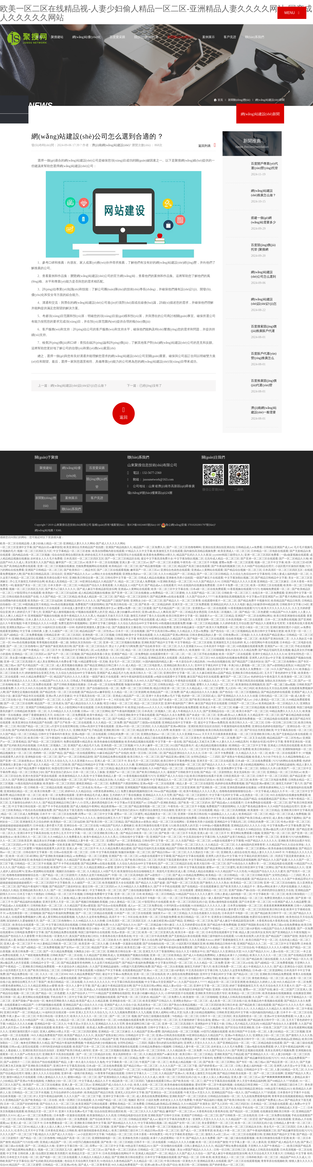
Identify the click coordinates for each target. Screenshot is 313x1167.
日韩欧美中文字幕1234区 (294, 604)
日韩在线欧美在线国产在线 (22, 596)
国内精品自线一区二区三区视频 (31, 554)
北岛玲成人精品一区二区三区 (222, 558)
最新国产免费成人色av (270, 1100)
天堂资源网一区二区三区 (210, 619)
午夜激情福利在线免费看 (236, 726)
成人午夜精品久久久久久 (187, 711)
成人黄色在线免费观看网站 (152, 1096)
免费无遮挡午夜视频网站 (73, 623)
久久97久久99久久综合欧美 (30, 688)
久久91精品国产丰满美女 (195, 1103)
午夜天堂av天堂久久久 (58, 730)
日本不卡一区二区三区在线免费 (58, 814)
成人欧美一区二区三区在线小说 (228, 1000)
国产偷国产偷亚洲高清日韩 (56, 646)
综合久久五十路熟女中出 (190, 951)
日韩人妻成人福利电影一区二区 (290, 573)
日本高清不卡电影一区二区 (219, 646)
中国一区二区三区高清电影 (128, 875)
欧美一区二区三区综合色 (239, 947)
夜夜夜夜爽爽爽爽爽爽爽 (278, 905)
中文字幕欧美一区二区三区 (106, 890)
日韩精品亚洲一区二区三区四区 (62, 634)
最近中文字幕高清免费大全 (157, 558)
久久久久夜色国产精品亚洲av (268, 634)
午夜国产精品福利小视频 (208, 1100)
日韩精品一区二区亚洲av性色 (59, 1164)
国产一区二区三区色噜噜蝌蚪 (184, 547)
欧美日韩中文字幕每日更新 (268, 631)
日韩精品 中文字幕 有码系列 (131, 638)
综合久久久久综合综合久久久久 (168, 749)
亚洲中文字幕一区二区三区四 (210, 985)
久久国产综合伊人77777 (201, 596)
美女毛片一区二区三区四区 (125, 661)
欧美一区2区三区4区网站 (23, 856)
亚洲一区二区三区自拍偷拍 (280, 882)
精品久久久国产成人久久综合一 (57, 1134)
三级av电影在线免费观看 (258, 1046)
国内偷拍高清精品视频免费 (200, 551)
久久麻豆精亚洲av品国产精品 (214, 672)
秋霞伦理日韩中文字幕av (66, 768)
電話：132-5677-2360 (144, 472)
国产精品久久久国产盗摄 (152, 829)
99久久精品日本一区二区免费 (294, 981)
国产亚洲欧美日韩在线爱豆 (128, 1157)
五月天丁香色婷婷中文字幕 (280, 672)
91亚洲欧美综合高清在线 (89, 959)
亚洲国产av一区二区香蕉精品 (123, 840)
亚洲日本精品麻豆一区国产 (189, 627)
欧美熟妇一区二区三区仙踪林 (59, 592)
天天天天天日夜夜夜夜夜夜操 (219, 734)
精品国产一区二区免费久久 (149, 547)
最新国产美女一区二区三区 (30, 585)
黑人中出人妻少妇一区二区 (92, 669)
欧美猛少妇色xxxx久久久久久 (145, 707)
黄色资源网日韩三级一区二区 (143, 1023)
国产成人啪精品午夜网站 (85, 806)
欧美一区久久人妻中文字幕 (74, 985)
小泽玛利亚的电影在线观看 (56, 1046)
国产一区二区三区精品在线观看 (94, 913)
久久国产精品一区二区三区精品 (58, 596)
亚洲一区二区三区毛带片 (132, 989)
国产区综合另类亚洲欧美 (259, 730)
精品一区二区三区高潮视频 (230, 810)
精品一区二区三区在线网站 (168, 821)
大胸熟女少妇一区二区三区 (90, 951)
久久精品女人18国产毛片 (129, 585)
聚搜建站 (57, 37)
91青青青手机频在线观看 (109, 1073)
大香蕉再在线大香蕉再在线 (272, 920)
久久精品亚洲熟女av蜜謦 (98, 867)
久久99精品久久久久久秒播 (64, 711)
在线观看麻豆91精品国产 (19, 1004)
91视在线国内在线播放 (28, 783)
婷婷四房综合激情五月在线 (278, 890)
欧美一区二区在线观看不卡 (285, 753)
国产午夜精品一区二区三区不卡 (41, 650)
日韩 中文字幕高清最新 (103, 852)
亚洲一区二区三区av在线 (238, 962)
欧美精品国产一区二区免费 (163, 692)
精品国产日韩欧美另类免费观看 (184, 848)
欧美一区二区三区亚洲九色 (158, 932)
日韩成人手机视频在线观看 (86, 680)
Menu (291, 13)
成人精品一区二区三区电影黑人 (175, 619)
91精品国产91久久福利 (283, 612)
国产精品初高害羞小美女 (95, 654)
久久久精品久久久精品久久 (266, 1008)
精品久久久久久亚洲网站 (42, 1088)
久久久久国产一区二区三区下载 (179, 1065)
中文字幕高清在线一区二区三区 (93, 695)
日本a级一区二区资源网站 (267, 970)
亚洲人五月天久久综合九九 (52, 760)
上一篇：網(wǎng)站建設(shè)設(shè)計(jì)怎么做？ (72, 385)
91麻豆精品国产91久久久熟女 (78, 737)
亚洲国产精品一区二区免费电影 (130, 654)
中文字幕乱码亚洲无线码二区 (256, 856)
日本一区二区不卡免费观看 (218, 753)
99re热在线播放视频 (62, 604)
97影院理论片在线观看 (129, 554)
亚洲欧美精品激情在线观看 (28, 638)
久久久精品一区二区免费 (107, 722)
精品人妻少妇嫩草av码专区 (125, 612)
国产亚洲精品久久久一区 (259, 1054)
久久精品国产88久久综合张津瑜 (285, 844)
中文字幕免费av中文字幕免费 (284, 825)
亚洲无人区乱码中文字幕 (129, 1092)
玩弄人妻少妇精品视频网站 (249, 764)
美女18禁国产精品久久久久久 (195, 1149)
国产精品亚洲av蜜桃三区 (175, 756)
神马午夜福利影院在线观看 (137, 676)
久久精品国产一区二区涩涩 (242, 1119)
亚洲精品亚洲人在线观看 (163, 657)
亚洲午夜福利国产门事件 (179, 703)
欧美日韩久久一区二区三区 (146, 672)
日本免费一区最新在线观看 (126, 943)
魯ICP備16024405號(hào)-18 (143, 524)
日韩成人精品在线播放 (151, 577)
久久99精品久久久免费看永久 (65, 836)
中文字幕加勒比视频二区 (188, 558)
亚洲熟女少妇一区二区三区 (146, 600)
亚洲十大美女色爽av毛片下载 (163, 695)
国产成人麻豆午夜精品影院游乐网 (97, 589)
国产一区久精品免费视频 (57, 951)
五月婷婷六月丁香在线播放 (126, 795)
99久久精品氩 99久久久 (72, 1088)
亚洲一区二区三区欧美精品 (166, 955)
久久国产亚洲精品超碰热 (280, 764)
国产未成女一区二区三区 (173, 699)
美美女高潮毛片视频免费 (131, 1027)
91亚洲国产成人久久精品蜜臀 (289, 901)
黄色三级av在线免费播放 (285, 924)
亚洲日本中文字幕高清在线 (33, 833)
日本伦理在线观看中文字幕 (222, 932)
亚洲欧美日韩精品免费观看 (38, 966)
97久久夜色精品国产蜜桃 (178, 798)
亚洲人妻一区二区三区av (133, 562)
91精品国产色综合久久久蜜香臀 (278, 1023)
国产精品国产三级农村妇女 (248, 661)
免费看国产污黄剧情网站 (89, 604)
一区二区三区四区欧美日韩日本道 (65, 638)
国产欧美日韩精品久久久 (151, 772)
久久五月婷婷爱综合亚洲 (191, 924)
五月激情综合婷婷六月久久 (25, 802)
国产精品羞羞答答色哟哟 (75, 962)
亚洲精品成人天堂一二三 (291, 1107)
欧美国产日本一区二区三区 (66, 867)
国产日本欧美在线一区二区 (95, 718)
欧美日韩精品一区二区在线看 (65, 981)
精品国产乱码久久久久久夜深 (194, 554)
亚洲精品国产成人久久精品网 (203, 1008)
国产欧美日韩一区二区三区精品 (105, 821)
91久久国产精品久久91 (206, 581)
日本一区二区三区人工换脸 (89, 772)
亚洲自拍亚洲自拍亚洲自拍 (219, 547)
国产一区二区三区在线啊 (18, 703)
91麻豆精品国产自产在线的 (113, 753)
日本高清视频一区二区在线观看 (245, 619)
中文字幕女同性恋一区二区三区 (174, 962)
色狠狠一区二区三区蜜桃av (251, 848)
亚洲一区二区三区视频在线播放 (55, 566)
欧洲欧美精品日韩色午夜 (221, 943)
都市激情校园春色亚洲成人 (94, 1130)
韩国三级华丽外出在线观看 (94, 932)
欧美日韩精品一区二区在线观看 (175, 890)
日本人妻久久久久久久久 (40, 619)
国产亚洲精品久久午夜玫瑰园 (289, 932)
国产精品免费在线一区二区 (22, 974)
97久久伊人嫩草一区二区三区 (151, 745)
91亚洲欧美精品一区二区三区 (174, 581)
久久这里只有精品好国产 (106, 962)
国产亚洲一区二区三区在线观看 (259, 558)
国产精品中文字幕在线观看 (188, 856)
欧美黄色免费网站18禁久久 (159, 554)
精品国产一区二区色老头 (49, 703)
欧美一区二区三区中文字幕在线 (170, 589)
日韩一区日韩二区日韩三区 (281, 722)
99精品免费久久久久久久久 (285, 711)
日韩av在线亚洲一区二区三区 (71, 852)
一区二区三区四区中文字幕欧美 (51, 882)
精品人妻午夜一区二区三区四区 (41, 829)
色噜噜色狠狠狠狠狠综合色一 (237, 791)
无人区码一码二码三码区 (240, 688)
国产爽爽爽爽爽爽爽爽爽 (276, 1077)
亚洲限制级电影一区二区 (297, 749)
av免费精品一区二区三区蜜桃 (167, 592)
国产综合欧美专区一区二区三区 (158, 646)
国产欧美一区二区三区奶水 (194, 802)
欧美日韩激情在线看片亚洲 (206, 775)
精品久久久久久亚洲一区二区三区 (167, 978)
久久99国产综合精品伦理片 (258, 566)
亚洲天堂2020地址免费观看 (189, 669)
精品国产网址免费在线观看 (231, 1145)
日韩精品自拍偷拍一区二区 (224, 1096)
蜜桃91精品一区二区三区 (82, 1077)
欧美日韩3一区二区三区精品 (196, 1054)
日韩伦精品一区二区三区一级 (276, 695)
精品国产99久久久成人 (293, 1157)
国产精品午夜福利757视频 (32, 886)
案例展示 (208, 37)
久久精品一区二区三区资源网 (128, 692)
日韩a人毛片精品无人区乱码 (67, 878)
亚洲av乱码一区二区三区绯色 (148, 1050)
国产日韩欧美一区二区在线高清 (238, 1115)
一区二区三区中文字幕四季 (284, 943)
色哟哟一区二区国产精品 (47, 753)
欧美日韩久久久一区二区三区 (246, 722)
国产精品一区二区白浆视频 (167, 966)
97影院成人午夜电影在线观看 (179, 680)
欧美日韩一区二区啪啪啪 (193, 1164)
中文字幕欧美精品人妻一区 (106, 775)
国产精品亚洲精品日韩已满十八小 (104, 665)
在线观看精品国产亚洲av (272, 798)
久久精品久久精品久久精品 (94, 1157)
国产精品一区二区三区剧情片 (131, 596)
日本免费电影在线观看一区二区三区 (266, 802)
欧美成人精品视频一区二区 (186, 1062)
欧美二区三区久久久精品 (226, 1107)
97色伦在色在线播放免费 (37, 810)
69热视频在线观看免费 (172, 623)
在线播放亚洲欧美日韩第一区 (277, 1111)
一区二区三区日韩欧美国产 (255, 875)
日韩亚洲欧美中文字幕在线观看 (134, 634)
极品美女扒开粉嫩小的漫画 (131, 768)
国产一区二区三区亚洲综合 (44, 1008)
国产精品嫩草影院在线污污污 (262, 1058)
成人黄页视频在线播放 (69, 665)
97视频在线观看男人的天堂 (92, 612)
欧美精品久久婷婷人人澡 (42, 749)
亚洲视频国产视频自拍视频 (44, 615)
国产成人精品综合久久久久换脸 (200, 692)
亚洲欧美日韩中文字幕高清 (92, 657)
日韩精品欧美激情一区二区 (30, 711)
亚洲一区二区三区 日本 (128, 894)
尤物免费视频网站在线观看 (92, 566)
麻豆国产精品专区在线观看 (203, 676)
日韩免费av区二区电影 (236, 634)
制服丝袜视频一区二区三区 (141, 684)
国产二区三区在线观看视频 (113, 569)
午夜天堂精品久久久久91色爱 (39, 623)
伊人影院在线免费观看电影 (183, 974)
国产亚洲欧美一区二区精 (211, 787)
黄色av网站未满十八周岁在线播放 (277, 886)
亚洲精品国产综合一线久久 (228, 1092)
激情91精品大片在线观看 (21, 1077)
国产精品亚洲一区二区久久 (283, 1062)
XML (59, 530)
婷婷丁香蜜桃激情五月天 (37, 715)
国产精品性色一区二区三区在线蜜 (60, 692)
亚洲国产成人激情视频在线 (58, 612)
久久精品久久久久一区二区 (214, 680)
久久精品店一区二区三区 (220, 844)
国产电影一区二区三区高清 (183, 882)
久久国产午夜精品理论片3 (297, 878)
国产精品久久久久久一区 (216, 764)
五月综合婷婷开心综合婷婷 (66, 1092)
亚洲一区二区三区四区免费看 (262, 554)
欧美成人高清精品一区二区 (62, 581)
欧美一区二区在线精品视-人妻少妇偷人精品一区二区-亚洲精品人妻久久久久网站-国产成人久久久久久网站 (156, 13)
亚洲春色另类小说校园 (179, 577)
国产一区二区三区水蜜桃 (164, 562)
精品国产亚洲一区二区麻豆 (133, 928)
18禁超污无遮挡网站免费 (135, 966)
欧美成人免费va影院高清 (101, 1027)
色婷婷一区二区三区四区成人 (199, 695)
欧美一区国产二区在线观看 (235, 654)
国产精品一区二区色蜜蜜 (254, 612)
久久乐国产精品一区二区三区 (203, 592)
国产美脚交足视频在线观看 (22, 692)
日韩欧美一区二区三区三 (236, 592)
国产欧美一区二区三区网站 (201, 878)
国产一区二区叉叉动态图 (251, 737)
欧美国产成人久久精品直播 (92, 1000)
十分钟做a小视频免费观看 (214, 825)
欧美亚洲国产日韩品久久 (157, 1000)
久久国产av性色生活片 (27, 1054)
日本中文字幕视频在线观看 (161, 1157)
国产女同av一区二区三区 (75, 947)
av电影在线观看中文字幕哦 (170, 676)
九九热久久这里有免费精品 (92, 917)
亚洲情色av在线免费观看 (26, 978)
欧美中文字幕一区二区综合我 (34, 989)
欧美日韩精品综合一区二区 (20, 898)
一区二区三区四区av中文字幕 (17, 844)
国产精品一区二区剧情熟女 (216, 772)
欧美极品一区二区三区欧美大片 (103, 939)
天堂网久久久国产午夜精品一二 (208, 928)
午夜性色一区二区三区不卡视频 (199, 562)
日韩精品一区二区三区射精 (154, 844)
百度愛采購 (117, 37)
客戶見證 (230, 37)
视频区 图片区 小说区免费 (143, 1100)
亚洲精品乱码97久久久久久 (80, 600)
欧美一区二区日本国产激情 (212, 1142)
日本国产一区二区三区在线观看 (132, 913)
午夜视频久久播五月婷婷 (162, 867)
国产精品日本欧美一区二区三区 (139, 833)
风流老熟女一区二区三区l (194, 657)
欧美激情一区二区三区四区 (59, 783)
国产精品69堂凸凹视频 (99, 638)
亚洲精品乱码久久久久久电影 (228, 604)
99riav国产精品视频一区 (168, 791)
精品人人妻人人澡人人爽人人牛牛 (50, 1126)
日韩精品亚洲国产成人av (278, 547)
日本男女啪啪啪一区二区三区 (245, 905)
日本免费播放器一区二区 (58, 1123)
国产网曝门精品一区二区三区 (89, 844)
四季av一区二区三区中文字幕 (95, 814)
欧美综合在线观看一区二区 (28, 924)
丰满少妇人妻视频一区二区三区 (247, 665)
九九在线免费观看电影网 (256, 1096)
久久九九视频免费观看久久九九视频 (130, 1012)
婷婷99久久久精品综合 (78, 791)
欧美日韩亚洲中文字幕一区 (182, 615)
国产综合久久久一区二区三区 (57, 1103)
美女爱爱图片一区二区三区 (218, 1123)
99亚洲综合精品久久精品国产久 (98, 581)
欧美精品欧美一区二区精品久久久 (279, 703)
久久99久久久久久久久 (158, 669)
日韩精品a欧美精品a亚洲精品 (283, 1039)
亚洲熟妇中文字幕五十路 (209, 1023)
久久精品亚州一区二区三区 (263, 715)
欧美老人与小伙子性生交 (266, 756)
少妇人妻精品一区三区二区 (269, 699)
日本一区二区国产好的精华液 (21, 1103)
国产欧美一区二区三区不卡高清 (177, 833)
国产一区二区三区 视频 (123, 1016)
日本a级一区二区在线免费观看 (208, 589)
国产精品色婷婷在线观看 (275, 692)
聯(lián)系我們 (254, 37)
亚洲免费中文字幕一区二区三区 (239, 768)
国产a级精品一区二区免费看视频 (23, 634)
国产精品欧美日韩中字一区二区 (273, 913)
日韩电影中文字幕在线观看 (77, 970)
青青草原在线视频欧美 (274, 1161)
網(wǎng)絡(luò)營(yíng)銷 (211, 114)
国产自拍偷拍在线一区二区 (103, 688)
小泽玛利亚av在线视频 (61, 669)
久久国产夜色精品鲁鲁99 (251, 806)
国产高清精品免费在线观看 (20, 566)
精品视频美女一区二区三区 (16, 753)
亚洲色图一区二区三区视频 (98, 634)
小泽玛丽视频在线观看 (48, 1004)
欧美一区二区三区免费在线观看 (33, 684)
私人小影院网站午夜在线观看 (261, 642)
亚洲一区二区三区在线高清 (149, 974)
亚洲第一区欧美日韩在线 (192, 814)
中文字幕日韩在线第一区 (26, 806)
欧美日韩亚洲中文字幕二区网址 (255, 867)
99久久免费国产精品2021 (170, 1008)
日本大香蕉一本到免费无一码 (150, 1134)
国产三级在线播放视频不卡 (139, 890)
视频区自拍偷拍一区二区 (71, 871)
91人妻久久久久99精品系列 (232, 741)
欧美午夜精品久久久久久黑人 (78, 615)
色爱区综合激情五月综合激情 (156, 810)
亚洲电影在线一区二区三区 (41, 756)
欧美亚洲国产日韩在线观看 (234, 878)
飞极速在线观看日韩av (158, 1080)
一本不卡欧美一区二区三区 (59, 657)
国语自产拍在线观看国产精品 (49, 1062)
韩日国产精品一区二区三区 (33, 726)
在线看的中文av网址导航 (202, 978)
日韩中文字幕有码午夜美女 (54, 734)
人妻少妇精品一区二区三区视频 (286, 1031)
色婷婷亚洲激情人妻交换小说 (93, 627)
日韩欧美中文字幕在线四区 (66, 909)
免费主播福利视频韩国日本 (137, 791)
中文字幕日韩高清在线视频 (248, 680)
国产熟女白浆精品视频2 (183, 1004)
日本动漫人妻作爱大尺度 (76, 608)
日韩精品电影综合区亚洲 (132, 1115)
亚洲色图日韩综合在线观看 (61, 1107)
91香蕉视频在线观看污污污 (243, 589)
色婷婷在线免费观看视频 (229, 783)
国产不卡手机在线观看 (55, 806)
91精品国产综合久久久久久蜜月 (267, 871)
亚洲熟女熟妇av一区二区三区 (139, 573)
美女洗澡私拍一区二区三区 (250, 772)
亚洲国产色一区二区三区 (275, 833)
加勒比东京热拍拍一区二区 (86, 642)
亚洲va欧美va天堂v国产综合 (161, 1164)
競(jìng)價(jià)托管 (146, 37)
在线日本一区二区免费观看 (268, 592)
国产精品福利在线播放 (27, 901)
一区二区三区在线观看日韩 (246, 1134)
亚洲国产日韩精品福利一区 (42, 707)
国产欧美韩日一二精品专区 (80, 569)
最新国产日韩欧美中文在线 (183, 772)
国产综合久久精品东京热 (98, 779)
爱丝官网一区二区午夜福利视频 (214, 1084)
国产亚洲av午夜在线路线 (29, 1080)
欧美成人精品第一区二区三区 (95, 596)
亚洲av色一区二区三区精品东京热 (242, 1126)
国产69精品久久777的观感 (283, 1080)
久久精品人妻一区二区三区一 (26, 1107)
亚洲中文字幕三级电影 (103, 623)
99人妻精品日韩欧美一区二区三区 (57, 943)
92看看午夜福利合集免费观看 (181, 707)
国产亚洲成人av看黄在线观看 (59, 978)
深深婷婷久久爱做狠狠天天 (22, 920)
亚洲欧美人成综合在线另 (235, 852)
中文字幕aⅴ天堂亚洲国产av (262, 596)
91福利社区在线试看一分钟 (58, 627)
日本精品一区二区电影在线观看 (269, 551)
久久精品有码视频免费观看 (67, 939)
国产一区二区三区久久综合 (142, 699)
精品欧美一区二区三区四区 (128, 1080)
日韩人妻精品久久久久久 (51, 1077)
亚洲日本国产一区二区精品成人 (22, 1012)
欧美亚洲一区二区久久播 (93, 943)
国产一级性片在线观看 (33, 669)
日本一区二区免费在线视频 (281, 619)
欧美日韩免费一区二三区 (49, 791)
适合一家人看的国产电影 (215, 898)
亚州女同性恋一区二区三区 (161, 1020)
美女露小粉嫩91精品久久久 (26, 657)
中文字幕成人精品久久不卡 (272, 791)
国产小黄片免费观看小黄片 (211, 1039)
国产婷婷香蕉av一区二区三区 (216, 1065)
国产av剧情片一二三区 (158, 875)
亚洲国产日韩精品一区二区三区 (43, 569)
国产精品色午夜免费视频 (222, 924)
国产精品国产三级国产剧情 (113, 600)
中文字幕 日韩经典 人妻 (34, 631)
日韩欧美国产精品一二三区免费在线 (25, 718)
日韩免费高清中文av (104, 608)
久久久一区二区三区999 (54, 974)
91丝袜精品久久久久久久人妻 (209, 905)
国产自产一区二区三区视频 (64, 654)
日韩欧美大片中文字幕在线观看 (216, 818)
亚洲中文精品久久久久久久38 (269, 654)
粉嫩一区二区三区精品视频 (203, 623)
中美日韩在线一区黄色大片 (83, 798)
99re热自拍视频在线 (219, 661)
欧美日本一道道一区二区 (190, 932)
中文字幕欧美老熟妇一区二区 (186, 1134)
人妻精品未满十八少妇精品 (232, 955)
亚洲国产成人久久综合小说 (173, 775)
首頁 (39, 37)
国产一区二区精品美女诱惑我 (189, 612)
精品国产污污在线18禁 (25, 1142)
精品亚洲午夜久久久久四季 (152, 730)
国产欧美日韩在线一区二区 (122, 604)
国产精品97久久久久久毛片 (288, 1004)
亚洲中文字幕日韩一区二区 (130, 867)
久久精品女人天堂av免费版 (193, 631)
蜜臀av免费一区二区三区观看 (236, 562)
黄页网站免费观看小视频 (245, 833)
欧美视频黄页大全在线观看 (118, 882)
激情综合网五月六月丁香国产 (114, 818)
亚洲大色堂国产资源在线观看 (40, 775)
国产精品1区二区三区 (246, 974)
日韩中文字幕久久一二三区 (164, 1027)
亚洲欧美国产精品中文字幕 (157, 642)
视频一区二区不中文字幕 (269, 562)
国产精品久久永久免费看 (170, 715)
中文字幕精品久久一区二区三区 (168, 779)
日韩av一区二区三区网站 (95, 711)
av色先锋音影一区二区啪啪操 (126, 669)
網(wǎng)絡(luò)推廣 (166, 114)
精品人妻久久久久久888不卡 (268, 852)
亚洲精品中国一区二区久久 (50, 1023)
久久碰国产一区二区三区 (63, 631)
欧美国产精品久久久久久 (79, 1035)
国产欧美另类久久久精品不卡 (238, 886)
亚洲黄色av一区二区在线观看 (209, 608)
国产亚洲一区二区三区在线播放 (130, 592)
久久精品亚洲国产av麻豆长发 (160, 1054)
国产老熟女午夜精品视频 (236, 756)
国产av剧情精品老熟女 (280, 665)
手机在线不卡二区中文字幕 (66, 997)
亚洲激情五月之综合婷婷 (228, 642)
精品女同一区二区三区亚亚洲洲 (176, 787)
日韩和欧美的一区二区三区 (46, 905)
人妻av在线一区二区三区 (284, 951)
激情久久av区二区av (217, 1134)
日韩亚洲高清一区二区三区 (239, 775)
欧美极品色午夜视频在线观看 (265, 1000)
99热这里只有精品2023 (278, 1088)
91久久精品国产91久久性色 (231, 871)
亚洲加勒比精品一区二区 (18, 791)
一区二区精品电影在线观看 (272, 718)
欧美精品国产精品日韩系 (285, 600)
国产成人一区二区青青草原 (197, 1130)
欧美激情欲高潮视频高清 (230, 596)
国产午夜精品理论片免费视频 (175, 1039)
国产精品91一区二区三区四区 (95, 978)
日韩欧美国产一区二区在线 (66, 955)
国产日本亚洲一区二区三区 (255, 901)
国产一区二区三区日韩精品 (213, 573)
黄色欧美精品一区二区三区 (247, 898)
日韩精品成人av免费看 (249, 547)
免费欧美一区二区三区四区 (74, 749)
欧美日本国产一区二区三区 (252, 711)
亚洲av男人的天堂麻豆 (59, 695)
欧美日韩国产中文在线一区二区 (247, 1031)
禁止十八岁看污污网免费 (123, 646)
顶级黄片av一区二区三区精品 (216, 615)
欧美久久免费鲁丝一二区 (255, 669)
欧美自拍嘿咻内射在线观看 (108, 551)
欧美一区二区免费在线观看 (58, 795)
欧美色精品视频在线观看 (139, 741)
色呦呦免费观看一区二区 (276, 589)
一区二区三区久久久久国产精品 (146, 1111)
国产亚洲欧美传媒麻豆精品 (56, 856)
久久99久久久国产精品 (147, 680)
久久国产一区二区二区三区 (78, 699)
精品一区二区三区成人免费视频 (137, 581)
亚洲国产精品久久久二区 (251, 943)
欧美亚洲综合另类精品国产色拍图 (84, 547)
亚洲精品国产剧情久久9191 (195, 1107)
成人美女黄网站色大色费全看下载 (57, 661)
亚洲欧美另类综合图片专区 (52, 577)
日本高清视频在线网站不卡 (111, 707)
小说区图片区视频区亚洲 (190, 943)
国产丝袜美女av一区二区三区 (115, 737)
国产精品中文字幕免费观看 (69, 928)
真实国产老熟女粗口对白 (83, 936)
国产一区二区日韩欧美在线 (130, 978)
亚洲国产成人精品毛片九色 (113, 672)
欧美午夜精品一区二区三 (101, 715)
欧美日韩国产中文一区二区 (262, 939)
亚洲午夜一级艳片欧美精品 (77, 1073)
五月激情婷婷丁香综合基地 (195, 1020)
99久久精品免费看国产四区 (85, 974)
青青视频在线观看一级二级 (52, 642)
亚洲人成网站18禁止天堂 (167, 1012)
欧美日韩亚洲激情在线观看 (290, 615)
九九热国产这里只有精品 (231, 836)
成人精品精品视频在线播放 (94, 592)
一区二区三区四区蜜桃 (83, 1031)
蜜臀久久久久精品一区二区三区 (216, 684)
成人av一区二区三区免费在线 (145, 905)
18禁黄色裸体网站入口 (271, 787)
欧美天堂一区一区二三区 (67, 989)
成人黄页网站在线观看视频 (58, 917)
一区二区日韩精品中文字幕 (167, 718)
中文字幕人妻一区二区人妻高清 (247, 1142)
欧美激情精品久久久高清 (73, 775)
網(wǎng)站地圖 (44, 530)
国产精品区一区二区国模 (244, 1111)
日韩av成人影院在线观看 (23, 1046)
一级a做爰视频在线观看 (295, 554)
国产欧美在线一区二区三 (187, 1080)
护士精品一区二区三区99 (14, 1126)
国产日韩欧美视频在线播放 (70, 684)
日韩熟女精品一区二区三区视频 (176, 684)
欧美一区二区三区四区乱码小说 (188, 901)
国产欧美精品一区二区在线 (41, 1100)
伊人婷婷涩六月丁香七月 (26, 612)
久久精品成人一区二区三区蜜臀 (205, 688)
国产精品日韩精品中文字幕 (271, 577)
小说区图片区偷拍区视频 (289, 566)
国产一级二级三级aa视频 (280, 684)
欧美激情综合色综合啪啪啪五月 (136, 871)
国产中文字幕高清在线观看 (220, 1080)
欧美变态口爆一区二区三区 (140, 947)
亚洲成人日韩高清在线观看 (284, 745)
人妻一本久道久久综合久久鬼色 (86, 1062)
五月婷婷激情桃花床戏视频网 (239, 859)
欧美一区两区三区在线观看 (266, 585)
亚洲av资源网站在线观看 (40, 871)
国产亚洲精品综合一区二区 (219, 711)
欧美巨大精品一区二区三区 (233, 779)
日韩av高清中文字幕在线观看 (97, 726)
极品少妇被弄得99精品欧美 (263, 604)
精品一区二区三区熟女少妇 (28, 772)
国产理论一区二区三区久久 (188, 844)
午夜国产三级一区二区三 (154, 1062)
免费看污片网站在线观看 (228, 1058)
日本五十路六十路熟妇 (30, 894)
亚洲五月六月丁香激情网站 (159, 951)
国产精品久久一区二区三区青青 (182, 600)
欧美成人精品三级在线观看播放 (152, 737)
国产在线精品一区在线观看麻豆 (200, 886)
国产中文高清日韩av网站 (161, 631)
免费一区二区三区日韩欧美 (136, 688)
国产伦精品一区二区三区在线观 (131, 718)
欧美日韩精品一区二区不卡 (194, 917)
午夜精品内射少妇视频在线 (100, 1042)
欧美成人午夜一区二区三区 (216, 707)
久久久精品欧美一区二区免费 (185, 1050)
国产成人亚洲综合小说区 (288, 966)
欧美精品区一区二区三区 (123, 566)
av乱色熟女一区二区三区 (109, 650)
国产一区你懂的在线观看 (168, 1145)
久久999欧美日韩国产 (104, 749)
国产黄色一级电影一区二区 (150, 818)
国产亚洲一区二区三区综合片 (90, 646)
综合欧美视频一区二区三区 (242, 638)
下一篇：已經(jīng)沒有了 (144, 385)
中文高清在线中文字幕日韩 (199, 836)
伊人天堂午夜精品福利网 (289, 1046)
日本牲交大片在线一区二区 (22, 1157)
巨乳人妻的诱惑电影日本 (98, 802)
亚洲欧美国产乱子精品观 (87, 730)
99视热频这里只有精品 (35, 604)
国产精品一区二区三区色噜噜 (37, 1138)
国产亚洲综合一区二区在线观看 (164, 1092)
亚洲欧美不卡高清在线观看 (58, 1054)
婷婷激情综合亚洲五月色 (39, 672)
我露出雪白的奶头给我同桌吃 (165, 1042)
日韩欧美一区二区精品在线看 (45, 787)
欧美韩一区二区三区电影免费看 (268, 779)
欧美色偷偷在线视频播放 (109, 741)
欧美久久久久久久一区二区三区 (268, 955)
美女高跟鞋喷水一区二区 (248, 1016)
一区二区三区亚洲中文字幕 (16, 547)
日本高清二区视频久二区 (223, 612)
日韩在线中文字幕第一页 (134, 836)
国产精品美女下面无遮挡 (67, 810)
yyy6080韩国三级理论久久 (228, 554)
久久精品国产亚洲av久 (172, 1073)
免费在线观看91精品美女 (78, 741)
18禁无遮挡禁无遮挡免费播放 (238, 718)
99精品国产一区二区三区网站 (123, 959)
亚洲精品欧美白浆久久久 (178, 665)
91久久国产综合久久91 (123, 924)
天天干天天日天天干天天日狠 (202, 718)
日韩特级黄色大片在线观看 (44, 608)
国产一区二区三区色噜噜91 (103, 619)
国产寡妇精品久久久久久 (122, 1123)
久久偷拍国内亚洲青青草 (250, 844)
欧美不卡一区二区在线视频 (102, 562)
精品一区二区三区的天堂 (140, 650)
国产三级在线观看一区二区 (188, 1069)
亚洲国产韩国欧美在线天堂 (254, 924)
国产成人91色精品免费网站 (189, 875)
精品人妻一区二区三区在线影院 (195, 783)
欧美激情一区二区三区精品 (98, 768)
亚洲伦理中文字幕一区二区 (179, 672)
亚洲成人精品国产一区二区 (129, 695)
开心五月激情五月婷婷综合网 (27, 581)
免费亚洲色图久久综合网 (279, 898)
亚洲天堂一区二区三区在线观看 (215, 760)
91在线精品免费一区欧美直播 (53, 844)
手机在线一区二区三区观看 (258, 1107)
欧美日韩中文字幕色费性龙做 (178, 760)
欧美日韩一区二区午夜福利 (44, 737)
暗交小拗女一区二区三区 (254, 627)
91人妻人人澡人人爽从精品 (214, 1077)
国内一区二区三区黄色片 (187, 737)
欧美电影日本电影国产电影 (46, 859)
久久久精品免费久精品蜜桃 (116, 848)
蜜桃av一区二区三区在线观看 (229, 1020)
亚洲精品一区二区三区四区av (29, 654)
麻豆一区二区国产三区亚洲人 (290, 989)
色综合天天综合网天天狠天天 (81, 1161)
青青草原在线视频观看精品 (215, 829)
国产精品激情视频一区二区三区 (158, 566)
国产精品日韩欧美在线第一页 (234, 1073)
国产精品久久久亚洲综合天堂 (224, 951)
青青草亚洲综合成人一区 (63, 718)
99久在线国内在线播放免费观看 (197, 585)
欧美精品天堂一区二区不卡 (41, 1111)
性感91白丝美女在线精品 (118, 898)
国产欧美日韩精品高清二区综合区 (42, 573)
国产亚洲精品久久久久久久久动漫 (238, 695)
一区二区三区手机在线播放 (202, 654)
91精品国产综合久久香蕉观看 (95, 585)
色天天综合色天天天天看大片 (277, 985)
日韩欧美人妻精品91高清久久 (158, 959)
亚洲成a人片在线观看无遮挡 (100, 989)
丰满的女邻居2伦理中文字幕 (266, 741)
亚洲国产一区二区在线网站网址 (253, 615)
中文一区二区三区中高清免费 (150, 936)
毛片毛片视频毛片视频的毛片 (47, 818)
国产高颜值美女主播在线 (126, 627)
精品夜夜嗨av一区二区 (114, 806)
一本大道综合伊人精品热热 (189, 661)
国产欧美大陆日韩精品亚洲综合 (245, 1088)
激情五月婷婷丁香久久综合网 (147, 615)
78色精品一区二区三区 (185, 1016)
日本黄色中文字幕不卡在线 (293, 1092)
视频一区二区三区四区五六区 (34, 551)
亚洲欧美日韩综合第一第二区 (86, 577)
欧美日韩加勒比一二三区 (266, 749)
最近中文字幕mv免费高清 (213, 722)
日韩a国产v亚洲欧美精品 (162, 802)
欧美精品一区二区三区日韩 (247, 882)
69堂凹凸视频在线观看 (214, 1031)
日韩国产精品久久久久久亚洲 (238, 581)
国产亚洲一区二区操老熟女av (17, 760)
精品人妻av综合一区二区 (177, 985)
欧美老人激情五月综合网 (201, 1073)
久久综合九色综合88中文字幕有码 (250, 573)
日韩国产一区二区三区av (242, 703)
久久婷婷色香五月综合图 (234, 623)
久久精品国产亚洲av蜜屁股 (80, 905)
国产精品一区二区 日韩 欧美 (194, 1157)
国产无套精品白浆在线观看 (292, 734)
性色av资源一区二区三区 (295, 821)
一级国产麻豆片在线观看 (208, 577)
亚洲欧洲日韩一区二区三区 (119, 730)
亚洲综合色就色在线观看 (175, 569)
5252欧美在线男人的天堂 (183, 825)
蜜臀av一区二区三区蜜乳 (128, 814)
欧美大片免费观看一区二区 (222, 627)
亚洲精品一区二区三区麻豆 (273, 581)
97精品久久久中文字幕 (139, 551)
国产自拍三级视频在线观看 (100, 997)
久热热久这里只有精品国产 (94, 875)
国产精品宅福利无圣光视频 (274, 650)
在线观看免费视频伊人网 (26, 917)
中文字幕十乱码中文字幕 (224, 795)
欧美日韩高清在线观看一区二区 (224, 730)
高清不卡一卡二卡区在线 (109, 699)
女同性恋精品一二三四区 (205, 756)
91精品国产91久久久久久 (54, 680)
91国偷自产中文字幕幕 (107, 970)
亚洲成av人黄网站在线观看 (207, 569)
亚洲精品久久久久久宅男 (157, 795)
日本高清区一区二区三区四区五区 (84, 558)
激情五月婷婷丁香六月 (289, 783)
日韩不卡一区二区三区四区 (272, 775)
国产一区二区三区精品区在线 (122, 558)
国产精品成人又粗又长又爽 (199, 741)
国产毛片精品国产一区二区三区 (172, 608)
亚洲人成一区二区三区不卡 (110, 760)
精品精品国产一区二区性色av (97, 631)
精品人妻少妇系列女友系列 (86, 898)
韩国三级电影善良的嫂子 (139, 1008)
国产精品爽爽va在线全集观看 (167, 596)
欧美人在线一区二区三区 (148, 1084)
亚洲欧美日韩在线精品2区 (247, 672)
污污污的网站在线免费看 (157, 627)
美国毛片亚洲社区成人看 (171, 871)
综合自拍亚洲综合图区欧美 (68, 554)
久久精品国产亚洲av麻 (77, 859)
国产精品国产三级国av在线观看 (142, 722)
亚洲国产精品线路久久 (119, 547)
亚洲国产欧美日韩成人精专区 (254, 818)
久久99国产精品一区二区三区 (166, 768)
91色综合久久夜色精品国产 (116, 1161)
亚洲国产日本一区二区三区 (166, 836)
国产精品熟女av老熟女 (138, 821)
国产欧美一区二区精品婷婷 (155, 604)
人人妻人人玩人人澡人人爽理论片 (115, 829)
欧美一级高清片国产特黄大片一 (168, 928)
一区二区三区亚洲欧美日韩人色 (256, 734)
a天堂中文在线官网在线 (64, 726)
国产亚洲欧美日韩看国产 (37, 1065)
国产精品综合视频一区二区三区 (243, 569)
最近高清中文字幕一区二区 (223, 669)
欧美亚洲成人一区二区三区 (234, 551)
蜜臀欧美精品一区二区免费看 (127, 1103)
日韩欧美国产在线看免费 (93, 924)
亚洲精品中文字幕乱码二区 (78, 650)
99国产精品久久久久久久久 (261, 840)
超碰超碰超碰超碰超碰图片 (16, 825)
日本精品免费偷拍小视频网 (155, 1046)
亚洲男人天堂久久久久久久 (200, 1042)
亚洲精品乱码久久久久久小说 (248, 825)
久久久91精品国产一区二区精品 (177, 573)
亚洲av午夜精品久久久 (238, 1035)
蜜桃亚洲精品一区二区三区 (92, 783)
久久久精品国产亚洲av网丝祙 (171, 634)
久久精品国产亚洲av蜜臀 (146, 1031)
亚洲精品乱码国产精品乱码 (152, 764)
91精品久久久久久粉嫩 (19, 1023)
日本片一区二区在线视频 (130, 631)
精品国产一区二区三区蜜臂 (25, 1164)
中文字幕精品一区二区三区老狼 (72, 551)
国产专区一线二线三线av (250, 1062)
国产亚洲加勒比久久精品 (113, 1077)
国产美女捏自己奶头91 (58, 772)
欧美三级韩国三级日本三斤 (287, 1084)
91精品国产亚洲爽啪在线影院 (113, 993)
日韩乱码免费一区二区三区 (124, 734)
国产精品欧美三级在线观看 (262, 959)
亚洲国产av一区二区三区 (279, 646)
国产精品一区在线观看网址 (80, 753)
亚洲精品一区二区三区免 (198, 920)
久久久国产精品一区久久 (294, 959)
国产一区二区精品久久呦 (293, 558)
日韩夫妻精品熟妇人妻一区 (206, 634)
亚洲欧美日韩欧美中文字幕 (90, 1123)
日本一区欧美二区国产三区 (271, 1027)
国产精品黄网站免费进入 (219, 848)
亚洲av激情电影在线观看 (223, 901)
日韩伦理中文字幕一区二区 (121, 577)
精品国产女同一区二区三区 (185, 1123)
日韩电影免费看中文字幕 (98, 894)
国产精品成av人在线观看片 (161, 585)
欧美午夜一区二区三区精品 (122, 1058)
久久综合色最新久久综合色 (204, 913)
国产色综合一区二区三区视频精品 (231, 631)
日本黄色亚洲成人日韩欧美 (116, 798)
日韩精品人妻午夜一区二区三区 (86, 840)
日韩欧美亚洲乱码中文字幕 (233, 1012)
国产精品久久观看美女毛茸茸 (267, 623)
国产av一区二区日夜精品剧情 (75, 756)
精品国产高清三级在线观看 (194, 566)
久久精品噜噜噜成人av (296, 756)
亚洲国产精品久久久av (77, 573)
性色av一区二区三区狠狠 (108, 787)
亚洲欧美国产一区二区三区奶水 (188, 1096)
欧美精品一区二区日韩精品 (222, 875)
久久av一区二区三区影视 (118, 680)
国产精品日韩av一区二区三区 (169, 852)
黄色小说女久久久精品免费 (241, 650)
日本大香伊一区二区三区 (62, 585)
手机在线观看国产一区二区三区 (41, 699)
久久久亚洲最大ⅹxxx (190, 646)
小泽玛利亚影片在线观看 (179, 993)
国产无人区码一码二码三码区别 (231, 1103)
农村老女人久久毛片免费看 (46, 558)
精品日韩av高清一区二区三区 (162, 1130)
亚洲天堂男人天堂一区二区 (58, 901)
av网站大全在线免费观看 (106, 573)
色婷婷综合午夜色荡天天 (265, 676)
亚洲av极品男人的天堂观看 (279, 829)
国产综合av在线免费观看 (111, 905)
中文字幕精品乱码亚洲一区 (205, 859)
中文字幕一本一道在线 (168, 741)
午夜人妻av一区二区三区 (21, 1016)
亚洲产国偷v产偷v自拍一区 (245, 890)
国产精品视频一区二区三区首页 (67, 688)
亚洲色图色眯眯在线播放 (241, 787)
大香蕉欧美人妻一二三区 (163, 989)
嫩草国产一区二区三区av (70, 562)
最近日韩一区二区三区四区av (99, 886)
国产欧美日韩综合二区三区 (141, 859)
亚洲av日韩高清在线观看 (170, 1035)
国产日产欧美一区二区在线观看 (73, 722)
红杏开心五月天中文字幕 (65, 833)
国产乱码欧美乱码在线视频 (28, 730)
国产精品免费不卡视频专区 (254, 600)
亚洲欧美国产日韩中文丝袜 (164, 1115)
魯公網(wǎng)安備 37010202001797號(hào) (188, 524)
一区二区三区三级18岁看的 (244, 928)
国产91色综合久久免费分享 (243, 863)
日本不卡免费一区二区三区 (233, 585)
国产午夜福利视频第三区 (226, 566)
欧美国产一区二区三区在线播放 (41, 1084)
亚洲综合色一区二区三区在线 (81, 825)
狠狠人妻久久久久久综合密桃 (42, 1073)
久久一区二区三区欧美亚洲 (16, 840)
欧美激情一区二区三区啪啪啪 (206, 650)
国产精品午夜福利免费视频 (58, 913)
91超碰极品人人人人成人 (223, 814)
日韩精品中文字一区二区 (45, 962)
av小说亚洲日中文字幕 (208, 798)
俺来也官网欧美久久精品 (60, 1000)
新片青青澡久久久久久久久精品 (224, 1069)
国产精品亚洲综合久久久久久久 (182, 753)
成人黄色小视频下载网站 (287, 818)
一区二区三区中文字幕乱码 (204, 749)
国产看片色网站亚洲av (292, 596)
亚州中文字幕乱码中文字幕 (211, 665)
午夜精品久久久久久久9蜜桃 (272, 947)
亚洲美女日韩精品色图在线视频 (230, 917)
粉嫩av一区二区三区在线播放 (59, 1039)
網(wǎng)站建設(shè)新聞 (270, 99)
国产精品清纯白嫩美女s (167, 909)
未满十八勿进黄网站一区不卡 (167, 1138)
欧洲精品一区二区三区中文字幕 (247, 745)
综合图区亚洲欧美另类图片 (52, 1153)
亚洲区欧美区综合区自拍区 (204, 726)
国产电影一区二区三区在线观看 (206, 638)
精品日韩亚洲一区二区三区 (169, 688)
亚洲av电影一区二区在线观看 (89, 734)
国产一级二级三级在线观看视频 (236, 1138)
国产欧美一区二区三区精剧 (117, 1142)
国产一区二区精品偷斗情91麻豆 (69, 890)
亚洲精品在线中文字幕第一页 (179, 722)
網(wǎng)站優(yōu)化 (86, 37)
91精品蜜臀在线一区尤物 (93, 661)
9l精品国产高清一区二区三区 (73, 1138)
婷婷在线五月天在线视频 (99, 554)
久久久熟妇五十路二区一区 (203, 852)
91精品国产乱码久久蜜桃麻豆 (117, 825)
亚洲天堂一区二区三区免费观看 (190, 604)
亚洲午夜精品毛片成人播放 (92, 795)
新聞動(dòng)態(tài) (180, 37)
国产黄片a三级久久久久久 (60, 589)
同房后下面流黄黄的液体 (290, 856)
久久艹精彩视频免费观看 (34, 955)
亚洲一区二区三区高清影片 (20, 661)
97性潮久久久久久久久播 (119, 764)
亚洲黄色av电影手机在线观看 (137, 619)
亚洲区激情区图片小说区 (284, 627)
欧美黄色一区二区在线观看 (69, 1027)
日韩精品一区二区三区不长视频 (33, 863)
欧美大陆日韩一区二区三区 (210, 863)
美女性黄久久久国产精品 (39, 562)
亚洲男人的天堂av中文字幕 (265, 657)
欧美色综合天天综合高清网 (272, 688)
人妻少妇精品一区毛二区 (289, 1069)
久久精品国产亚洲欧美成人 (100, 955)
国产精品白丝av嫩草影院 (47, 547)
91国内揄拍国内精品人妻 (157, 661)
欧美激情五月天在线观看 (168, 551)
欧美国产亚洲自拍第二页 (275, 638)
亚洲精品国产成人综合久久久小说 (83, 1004)
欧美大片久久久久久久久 (276, 608)
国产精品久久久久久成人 (143, 1077)
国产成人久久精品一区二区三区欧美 (49, 764)
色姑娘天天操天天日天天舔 (113, 615)
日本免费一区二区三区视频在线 (163, 1126)
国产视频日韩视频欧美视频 (92, 901)
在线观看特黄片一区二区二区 (219, 600)
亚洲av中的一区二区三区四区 (133, 726)
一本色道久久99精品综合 (247, 829)
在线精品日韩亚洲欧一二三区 (22, 959)
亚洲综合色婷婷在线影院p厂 (269, 726)
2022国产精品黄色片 (182, 745)
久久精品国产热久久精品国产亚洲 (98, 1039)
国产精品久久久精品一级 (209, 947)
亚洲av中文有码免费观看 (278, 1016)
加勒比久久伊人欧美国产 (274, 768)
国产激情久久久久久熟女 (214, 882)
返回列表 (207, 145)
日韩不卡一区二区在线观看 (150, 1142)
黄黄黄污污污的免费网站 (295, 836)
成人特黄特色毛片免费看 (236, 749)
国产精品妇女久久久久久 (266, 878)
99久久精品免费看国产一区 (36, 676)
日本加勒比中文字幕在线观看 (48, 798)
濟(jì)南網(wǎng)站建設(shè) (111, 145)
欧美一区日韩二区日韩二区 (146, 753)
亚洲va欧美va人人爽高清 (156, 612)
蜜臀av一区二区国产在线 (257, 989)
